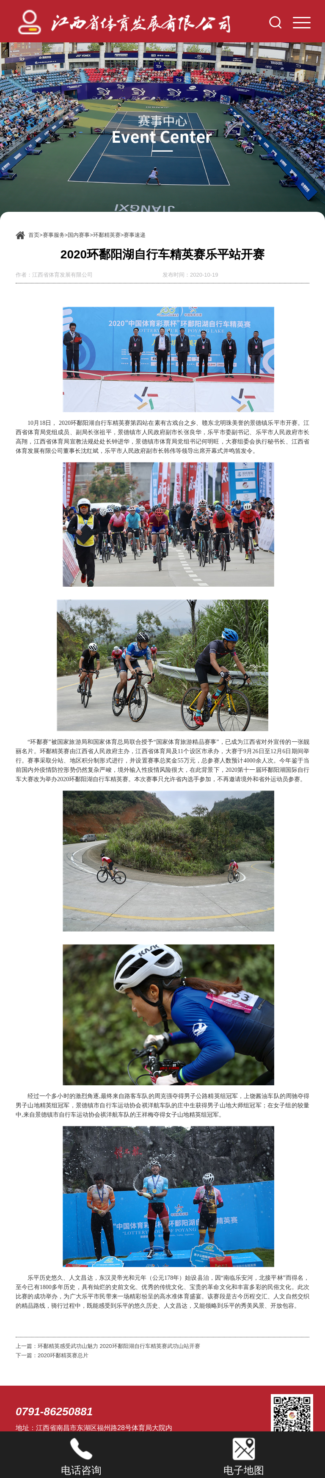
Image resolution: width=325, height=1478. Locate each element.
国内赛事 (79, 235)
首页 (33, 235)
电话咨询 (81, 1470)
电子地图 (243, 1470)
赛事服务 (54, 235)
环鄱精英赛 (107, 235)
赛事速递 (135, 235)
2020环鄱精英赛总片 (63, 1355)
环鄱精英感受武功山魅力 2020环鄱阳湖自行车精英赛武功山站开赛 (119, 1346)
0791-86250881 (54, 1411)
